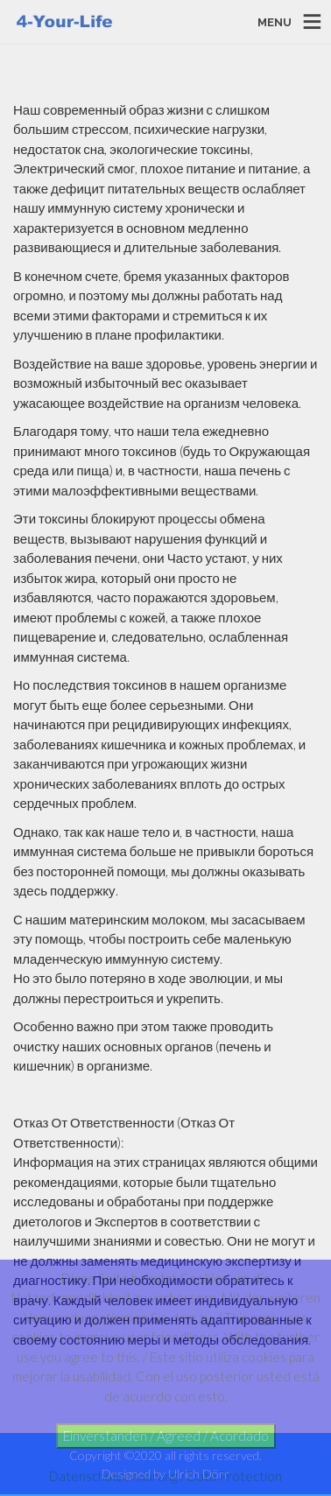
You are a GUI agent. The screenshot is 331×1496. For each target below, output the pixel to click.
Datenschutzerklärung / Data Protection (165, 1476)
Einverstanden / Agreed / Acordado (166, 1435)
